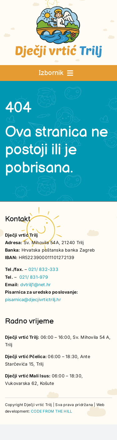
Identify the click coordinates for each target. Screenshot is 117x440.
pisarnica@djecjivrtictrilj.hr (33, 299)
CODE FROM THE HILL (51, 411)
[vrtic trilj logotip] (58, 8)
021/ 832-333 (43, 269)
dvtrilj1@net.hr (35, 284)
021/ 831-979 (33, 277)
